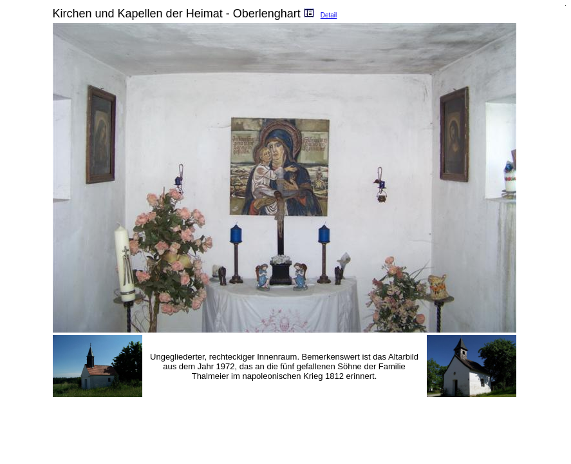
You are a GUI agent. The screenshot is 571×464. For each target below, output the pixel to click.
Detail (329, 15)
